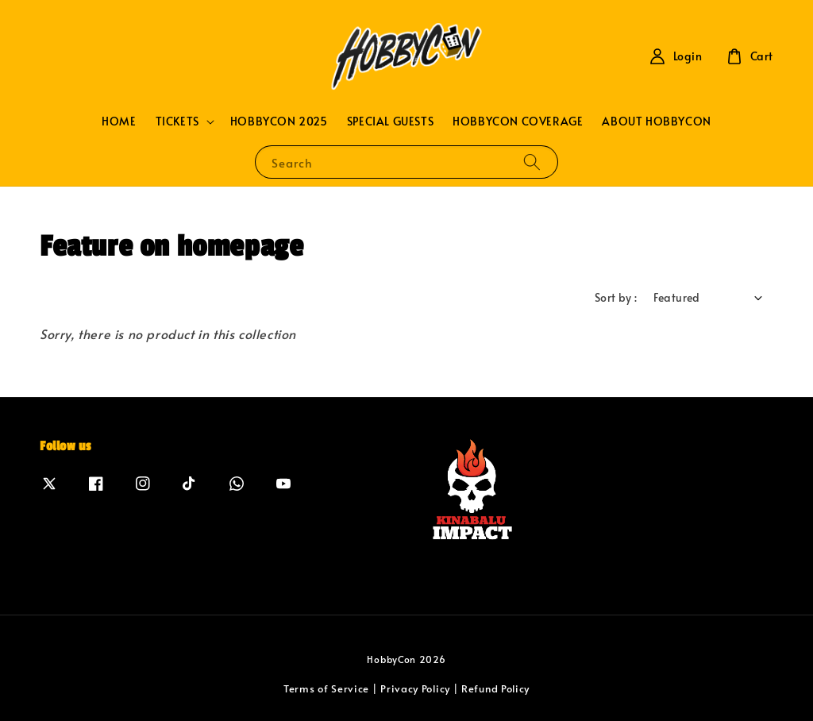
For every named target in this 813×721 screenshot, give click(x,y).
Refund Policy (495, 688)
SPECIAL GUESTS (390, 121)
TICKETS (177, 121)
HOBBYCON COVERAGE (518, 121)
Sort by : (616, 297)
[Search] (532, 161)
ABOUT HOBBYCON (656, 121)
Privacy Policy (415, 688)
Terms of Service (326, 688)
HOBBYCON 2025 (279, 121)
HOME (119, 121)
